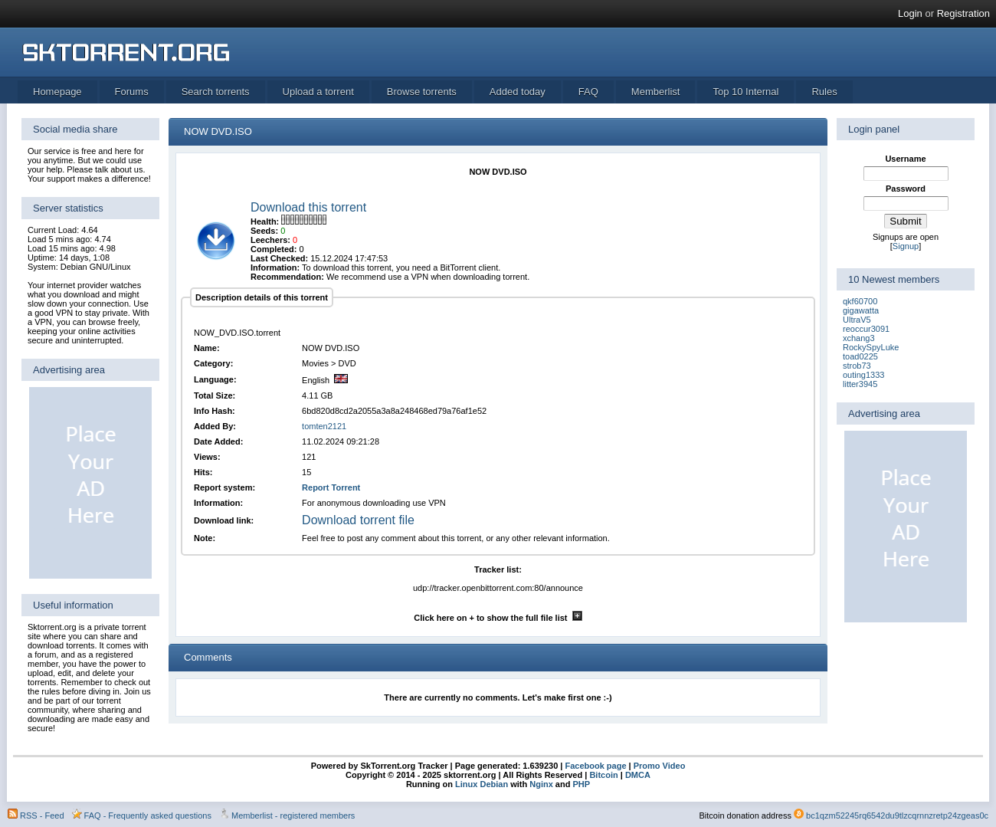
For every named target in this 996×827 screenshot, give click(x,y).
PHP (581, 784)
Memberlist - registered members (293, 815)
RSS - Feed (42, 815)
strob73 (857, 365)
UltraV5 (857, 319)
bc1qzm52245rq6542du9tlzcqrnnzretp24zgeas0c (897, 815)
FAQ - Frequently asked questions (147, 815)
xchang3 (859, 338)
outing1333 (863, 374)
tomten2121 (324, 426)
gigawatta (861, 310)
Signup (906, 246)
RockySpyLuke (871, 347)
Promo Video (658, 765)
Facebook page (594, 765)
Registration (963, 13)
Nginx (541, 784)
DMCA (637, 774)
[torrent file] (216, 258)
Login (910, 13)
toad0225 (860, 356)
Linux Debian (481, 784)
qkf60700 (860, 301)
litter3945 (860, 384)
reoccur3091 (866, 328)
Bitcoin (603, 774)
